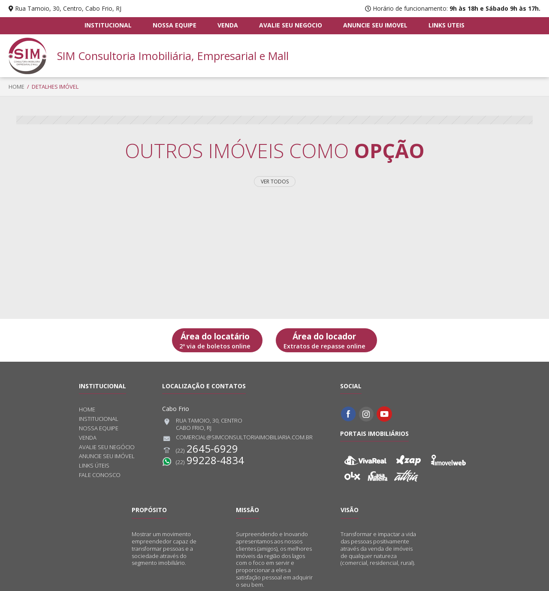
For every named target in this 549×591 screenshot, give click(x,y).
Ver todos (275, 181)
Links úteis (446, 25)
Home (16, 86)
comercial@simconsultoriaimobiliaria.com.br (237, 438)
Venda (227, 25)
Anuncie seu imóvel (375, 25)
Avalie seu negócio (290, 25)
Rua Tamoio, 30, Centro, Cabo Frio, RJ (68, 8)
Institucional (108, 25)
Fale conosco (100, 475)
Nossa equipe (174, 25)
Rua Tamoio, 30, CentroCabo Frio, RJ (202, 424)
